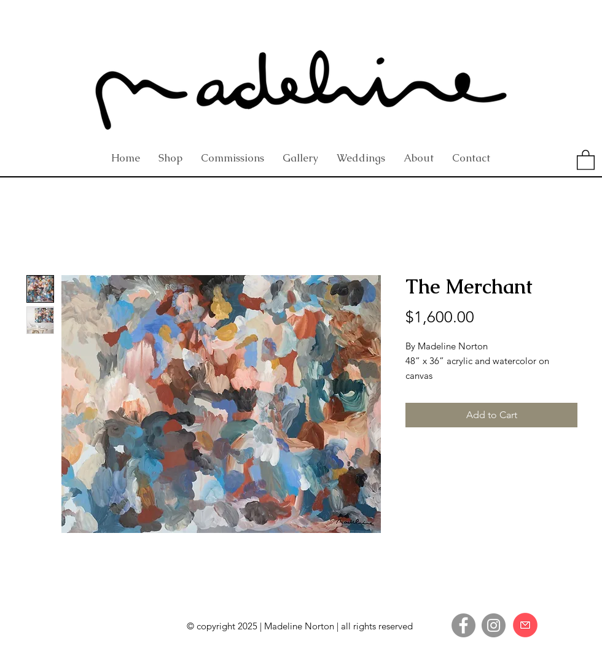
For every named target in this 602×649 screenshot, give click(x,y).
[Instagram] (494, 625)
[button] (586, 159)
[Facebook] (463, 625)
